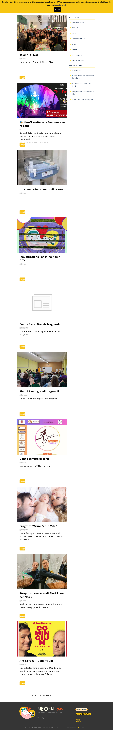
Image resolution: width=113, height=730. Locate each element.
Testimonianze (77, 55)
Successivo (47, 696)
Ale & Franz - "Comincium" (37, 660)
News (23, 58)
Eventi (23, 462)
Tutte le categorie (78, 61)
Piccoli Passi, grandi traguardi (39, 391)
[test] (83, 714)
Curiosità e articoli (78, 22)
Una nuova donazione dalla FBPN (41, 189)
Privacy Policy (72, 727)
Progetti (24, 328)
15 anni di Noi (29, 55)
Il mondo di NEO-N (78, 39)
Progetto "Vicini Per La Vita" (38, 526)
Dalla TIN (75, 28)
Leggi (22, 77)
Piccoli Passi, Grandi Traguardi (40, 324)
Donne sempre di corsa (35, 458)
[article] (42, 48)
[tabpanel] (50, 727)
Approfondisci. (60, 5)
